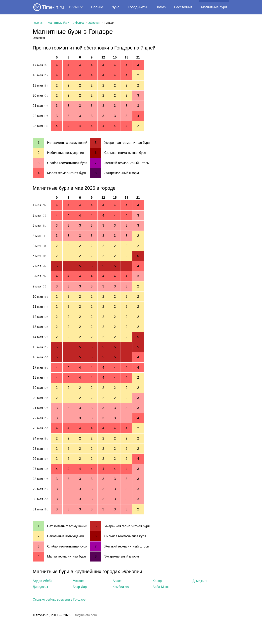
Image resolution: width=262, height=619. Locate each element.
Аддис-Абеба (42, 581)
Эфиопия (94, 22)
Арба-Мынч (161, 587)
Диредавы (40, 587)
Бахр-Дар (80, 587)
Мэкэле (78, 581)
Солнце (97, 7)
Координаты (137, 7)
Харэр (157, 581)
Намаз (160, 7)
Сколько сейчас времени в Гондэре (59, 599)
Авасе (117, 581)
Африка (78, 22)
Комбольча (121, 587)
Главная (38, 22)
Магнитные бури (214, 7)
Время (74, 7)
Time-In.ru (53, 7)
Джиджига (200, 581)
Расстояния (183, 7)
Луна (115, 7)
